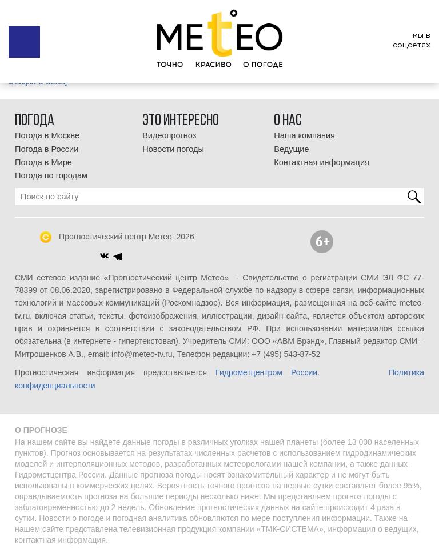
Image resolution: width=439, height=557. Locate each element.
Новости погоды (173, 149)
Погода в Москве (47, 135)
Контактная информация (321, 162)
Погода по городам (51, 175)
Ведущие (291, 149)
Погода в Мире (43, 162)
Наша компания (304, 135)
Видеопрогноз (169, 135)
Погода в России (46, 149)
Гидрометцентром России (266, 372)
